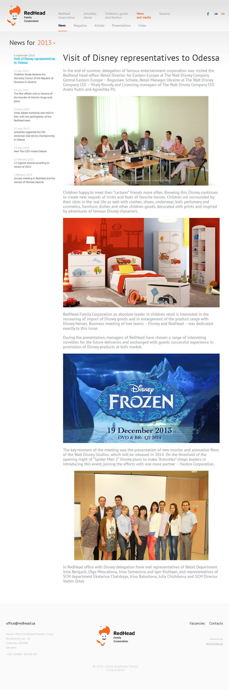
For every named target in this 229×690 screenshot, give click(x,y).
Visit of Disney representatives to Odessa (34, 61)
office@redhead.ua (20, 623)
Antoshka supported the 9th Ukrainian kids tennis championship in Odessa (34, 135)
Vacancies (197, 623)
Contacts (216, 623)
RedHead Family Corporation (26, 16)
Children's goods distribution (116, 15)
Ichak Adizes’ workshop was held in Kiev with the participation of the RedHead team (33, 116)
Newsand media (144, 15)
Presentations (121, 25)
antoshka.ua (214, 643)
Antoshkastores (90, 15)
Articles (99, 25)
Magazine (80, 25)
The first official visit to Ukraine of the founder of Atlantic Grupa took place (33, 97)
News (62, 25)
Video (142, 25)
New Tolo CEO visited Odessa (30, 151)
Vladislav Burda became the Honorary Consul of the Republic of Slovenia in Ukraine (33, 78)
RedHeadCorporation (66, 15)
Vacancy (164, 14)
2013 (44, 42)
